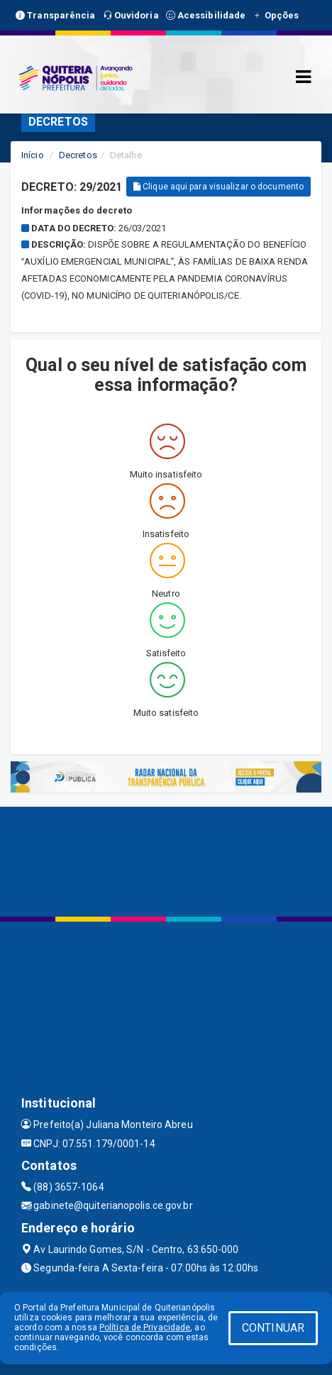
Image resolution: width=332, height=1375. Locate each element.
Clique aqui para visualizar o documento (218, 187)
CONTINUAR (273, 1328)
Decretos (78, 155)
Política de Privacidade (144, 1327)
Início (32, 155)
